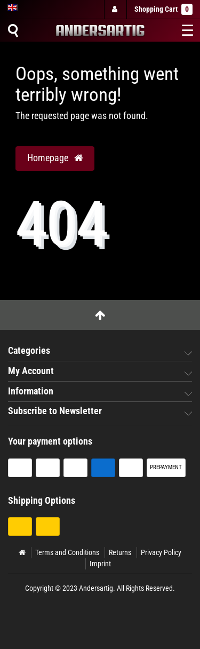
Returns (120, 552)
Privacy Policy (161, 552)
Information (30, 391)
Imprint (100, 563)
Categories (29, 350)
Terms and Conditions (67, 552)
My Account (31, 371)
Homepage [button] (55, 158)
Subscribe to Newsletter (55, 411)
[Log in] (115, 9)
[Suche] (13, 30)
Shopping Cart (163, 9)
